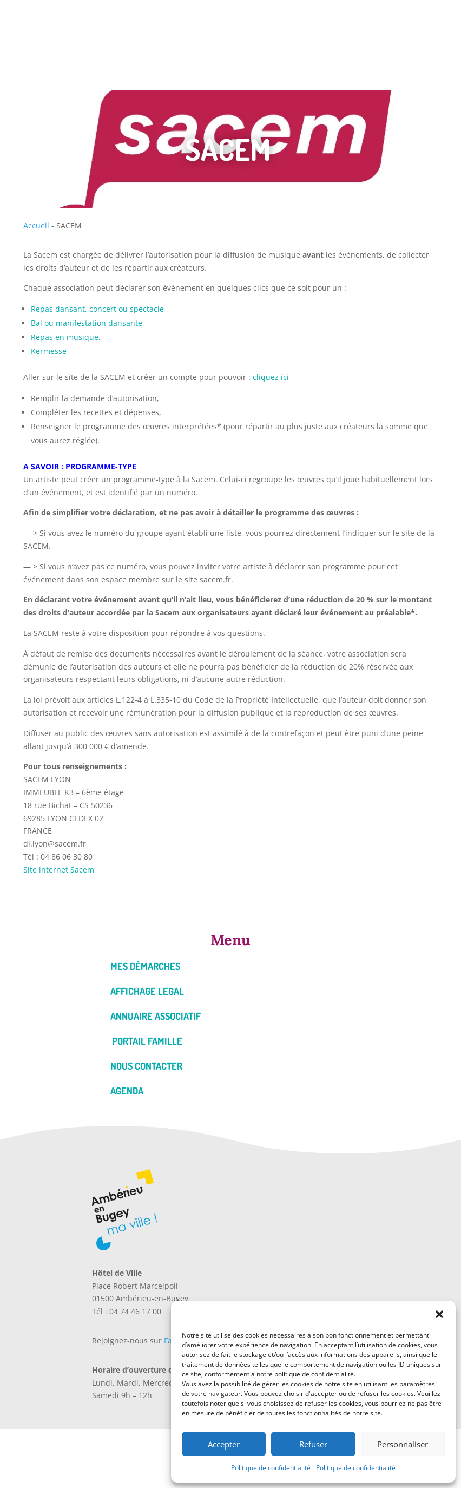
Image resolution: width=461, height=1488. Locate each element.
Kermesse (49, 351)
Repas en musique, (66, 337)
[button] (439, 1314)
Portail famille (147, 1041)
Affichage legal (147, 991)
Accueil (36, 225)
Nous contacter (146, 1066)
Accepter (224, 1444)
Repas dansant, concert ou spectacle (97, 309)
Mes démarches (145, 966)
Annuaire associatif (155, 1016)
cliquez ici (270, 377)
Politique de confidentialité (271, 1467)
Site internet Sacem (58, 869)
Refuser (313, 1444)
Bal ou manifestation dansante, (87, 323)
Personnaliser (402, 1444)
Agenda (126, 1091)
